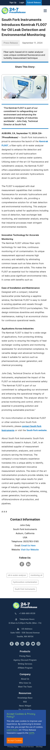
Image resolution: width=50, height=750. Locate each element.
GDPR (31, 733)
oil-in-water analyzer (17, 575)
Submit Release (34, 3)
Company (25, 674)
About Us (25, 679)
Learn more (12, 729)
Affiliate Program (25, 668)
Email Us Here (28, 546)
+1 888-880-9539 (27, 613)
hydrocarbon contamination (25, 582)
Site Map (39, 746)
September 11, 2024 (32, 43)
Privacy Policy (12, 746)
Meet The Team (25, 687)
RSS (25, 702)
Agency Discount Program (25, 660)
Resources (25, 693)
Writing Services (25, 664)
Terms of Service (27, 746)
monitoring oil (36, 575)
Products (25, 651)
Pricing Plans (25, 656)
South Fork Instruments (25, 589)
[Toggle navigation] (45, 11)
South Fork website (37, 430)
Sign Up (12, 3)
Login (21, 3)
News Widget (25, 706)
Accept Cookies (15, 740)
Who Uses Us (25, 683)
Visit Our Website (30, 550)
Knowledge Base (25, 698)
